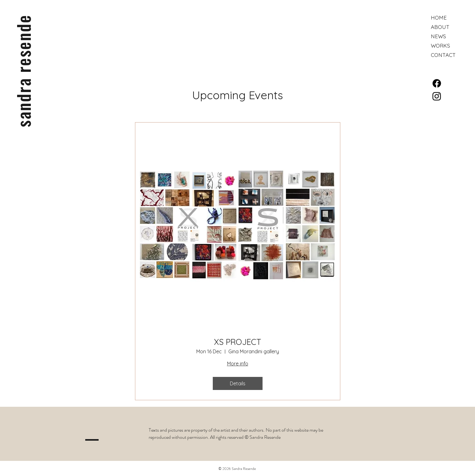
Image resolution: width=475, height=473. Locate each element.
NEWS (438, 36)
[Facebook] (436, 83)
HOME (439, 17)
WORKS (440, 45)
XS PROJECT (237, 342)
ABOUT (440, 27)
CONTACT (443, 55)
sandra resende (23, 71)
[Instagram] (436, 96)
